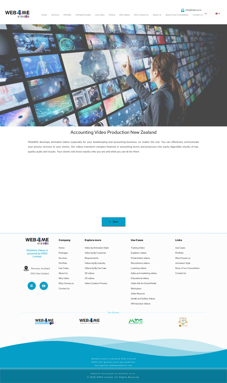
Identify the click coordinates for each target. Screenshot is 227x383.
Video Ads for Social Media (143, 283)
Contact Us (64, 288)
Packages (63, 252)
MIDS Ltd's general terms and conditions (113, 362)
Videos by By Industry (95, 263)
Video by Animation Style (97, 247)
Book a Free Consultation (187, 268)
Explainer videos (139, 252)
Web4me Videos (36, 250)
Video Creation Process (96, 283)
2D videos (90, 278)
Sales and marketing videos (144, 273)
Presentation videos (140, 258)
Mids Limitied (129, 359)
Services (63, 258)
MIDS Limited (40, 255)
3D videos (89, 273)
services (47, 146)
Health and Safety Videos (143, 298)
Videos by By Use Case (95, 268)
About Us (63, 273)
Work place (136, 288)
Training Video (138, 247)
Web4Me (34, 142)
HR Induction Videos (141, 303)
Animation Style (183, 263)
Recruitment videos (140, 263)
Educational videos (140, 278)
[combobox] (212, 13)
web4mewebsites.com (120, 365)
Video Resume (138, 293)
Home (62, 247)
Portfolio (63, 263)
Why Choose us (66, 283)
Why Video (64, 278)
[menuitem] (45, 14)
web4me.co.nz (126, 373)
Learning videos (138, 268)
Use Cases (64, 268)
